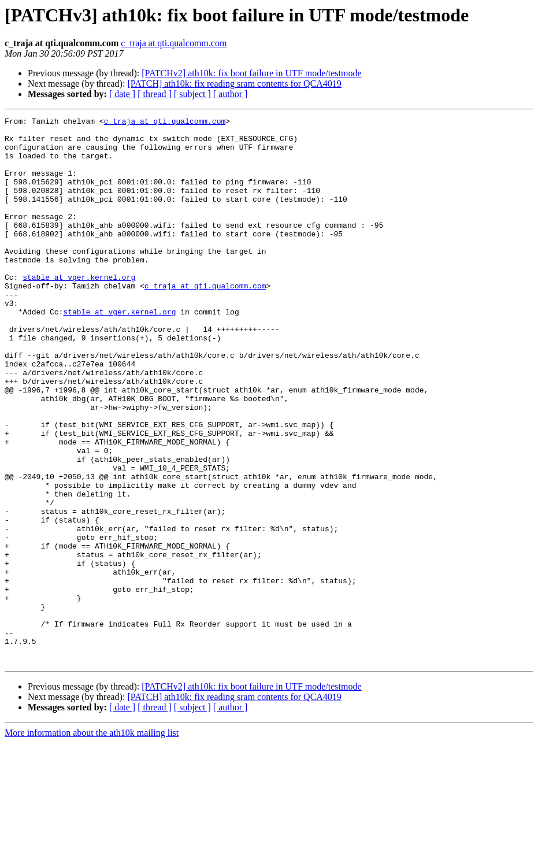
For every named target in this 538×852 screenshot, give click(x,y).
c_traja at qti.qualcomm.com (174, 43)
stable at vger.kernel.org (79, 310)
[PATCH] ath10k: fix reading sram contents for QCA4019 (234, 83)
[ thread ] (155, 94)
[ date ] (122, 94)
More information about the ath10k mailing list (92, 842)
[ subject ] (192, 94)
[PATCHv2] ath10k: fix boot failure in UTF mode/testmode (251, 73)
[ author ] (230, 94)
